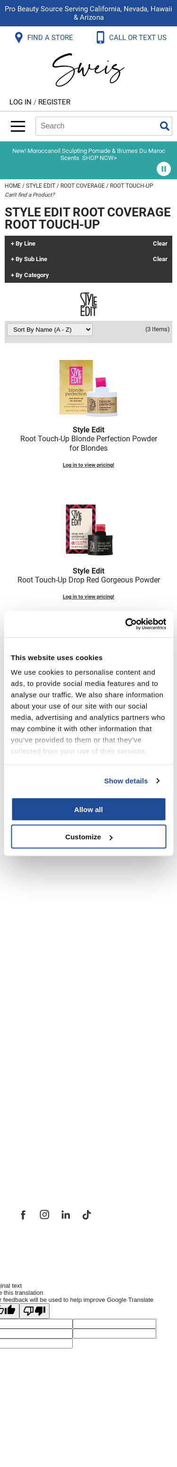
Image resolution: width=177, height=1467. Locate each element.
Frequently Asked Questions (73, 858)
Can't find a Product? (30, 194)
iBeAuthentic (107, 1247)
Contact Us (37, 879)
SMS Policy (37, 961)
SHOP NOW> (99, 157)
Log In (21, 102)
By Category (32, 275)
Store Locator (42, 1134)
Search (164, 126)
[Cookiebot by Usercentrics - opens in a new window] (126, 624)
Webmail (32, 1003)
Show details (126, 781)
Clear (160, 243)
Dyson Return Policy (55, 920)
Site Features (42, 1072)
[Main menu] (18, 126)
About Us (33, 1052)
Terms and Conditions (60, 982)
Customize (88, 837)
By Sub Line (31, 259)
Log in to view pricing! (88, 465)
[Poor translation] (34, 1311)
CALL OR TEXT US (139, 37)
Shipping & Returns (53, 899)
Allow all (88, 809)
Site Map (32, 1093)
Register (54, 102)
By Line (25, 243)
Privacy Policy (43, 941)
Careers (30, 1114)
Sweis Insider (42, 1155)
